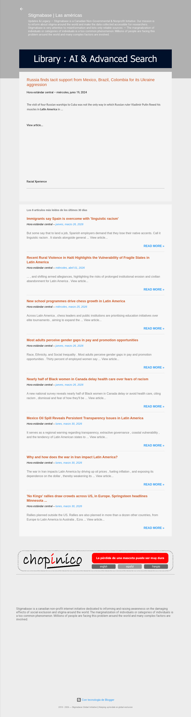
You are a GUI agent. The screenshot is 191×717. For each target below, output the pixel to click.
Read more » (154, 246)
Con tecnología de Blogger (95, 700)
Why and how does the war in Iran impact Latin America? (72, 457)
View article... (35, 125)
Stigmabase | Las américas (55, 15)
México (95, 590)
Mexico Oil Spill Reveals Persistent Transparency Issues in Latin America (85, 418)
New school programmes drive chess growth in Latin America (76, 301)
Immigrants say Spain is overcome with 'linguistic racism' (73, 219)
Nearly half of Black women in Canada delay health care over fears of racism (87, 379)
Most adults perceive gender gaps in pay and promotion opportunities (82, 340)
